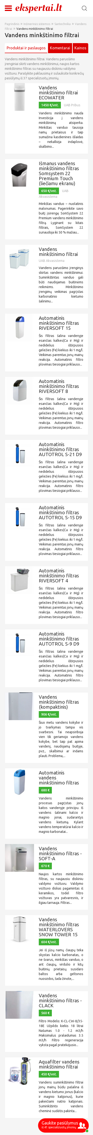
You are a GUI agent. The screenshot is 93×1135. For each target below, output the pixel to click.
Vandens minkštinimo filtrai (34, 28)
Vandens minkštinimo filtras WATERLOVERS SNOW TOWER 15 (59, 927)
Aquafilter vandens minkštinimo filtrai (59, 1064)
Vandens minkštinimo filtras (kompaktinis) (59, 702)
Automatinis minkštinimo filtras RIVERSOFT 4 (59, 575)
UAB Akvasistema (51, 261)
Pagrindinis (12, 23)
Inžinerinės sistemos (37, 23)
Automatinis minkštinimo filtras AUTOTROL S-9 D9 (59, 638)
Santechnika (62, 23)
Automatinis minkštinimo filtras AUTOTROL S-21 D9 (60, 449)
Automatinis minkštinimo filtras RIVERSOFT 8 (59, 386)
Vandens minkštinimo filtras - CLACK (60, 1000)
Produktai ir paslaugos (26, 48)
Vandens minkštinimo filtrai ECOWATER (58, 92)
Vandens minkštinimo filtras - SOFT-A (60, 853)
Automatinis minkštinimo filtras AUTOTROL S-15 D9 (60, 512)
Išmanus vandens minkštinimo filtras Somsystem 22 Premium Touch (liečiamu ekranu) (59, 173)
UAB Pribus (72, 105)
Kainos (80, 48)
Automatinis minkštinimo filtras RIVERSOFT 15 (59, 323)
